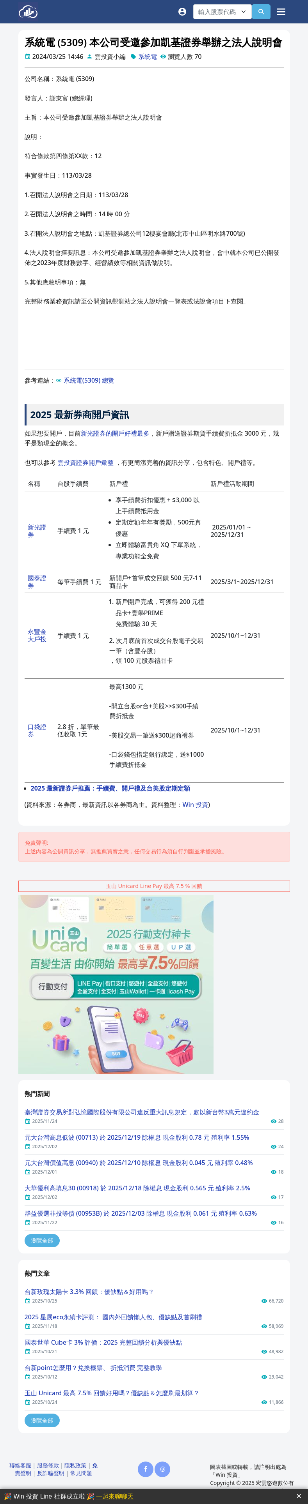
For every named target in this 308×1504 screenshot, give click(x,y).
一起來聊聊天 (115, 1496)
